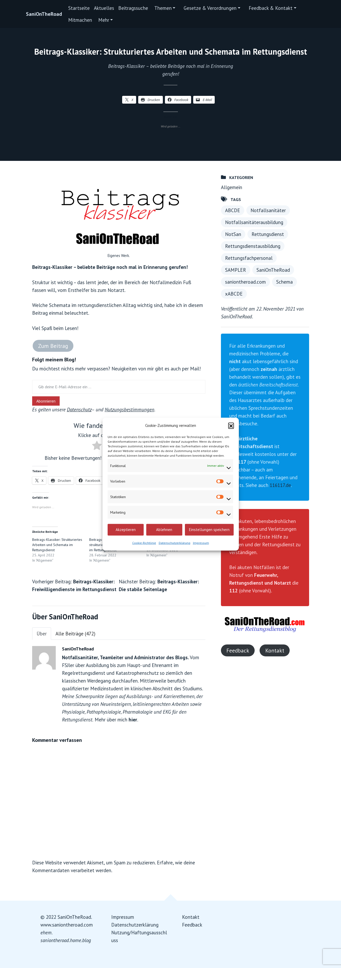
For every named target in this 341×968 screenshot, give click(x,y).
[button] (231, 425)
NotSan (233, 234)
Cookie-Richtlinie (144, 542)
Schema (284, 282)
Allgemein (231, 187)
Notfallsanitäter (268, 210)
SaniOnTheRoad (44, 14)
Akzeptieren (126, 529)
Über (42, 633)
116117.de (280, 485)
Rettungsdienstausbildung (252, 246)
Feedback (237, 650)
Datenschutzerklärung (174, 542)
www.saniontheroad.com (66, 925)
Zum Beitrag (53, 345)
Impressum (201, 542)
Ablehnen (164, 529)
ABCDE (232, 210)
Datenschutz (79, 409)
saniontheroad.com (245, 282)
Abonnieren (45, 401)
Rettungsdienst (268, 234)
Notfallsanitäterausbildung (254, 222)
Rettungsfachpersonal (249, 258)
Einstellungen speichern (209, 529)
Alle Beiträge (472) (75, 633)
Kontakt (274, 650)
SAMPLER (235, 270)
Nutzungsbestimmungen (129, 409)
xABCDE (234, 294)
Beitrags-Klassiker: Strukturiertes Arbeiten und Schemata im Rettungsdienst (57, 544)
